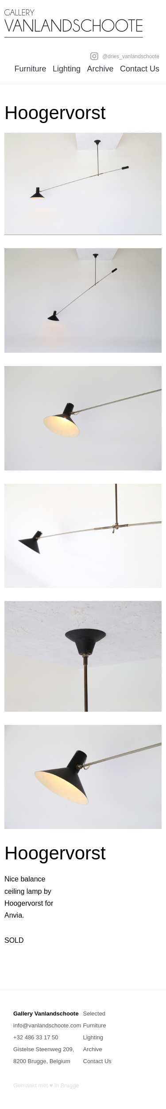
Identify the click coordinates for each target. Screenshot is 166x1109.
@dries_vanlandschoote (124, 56)
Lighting (67, 68)
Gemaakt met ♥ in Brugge (46, 1085)
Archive (100, 68)
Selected (94, 1013)
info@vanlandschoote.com (47, 1025)
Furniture (30, 68)
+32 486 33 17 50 (35, 1037)
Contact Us (139, 68)
